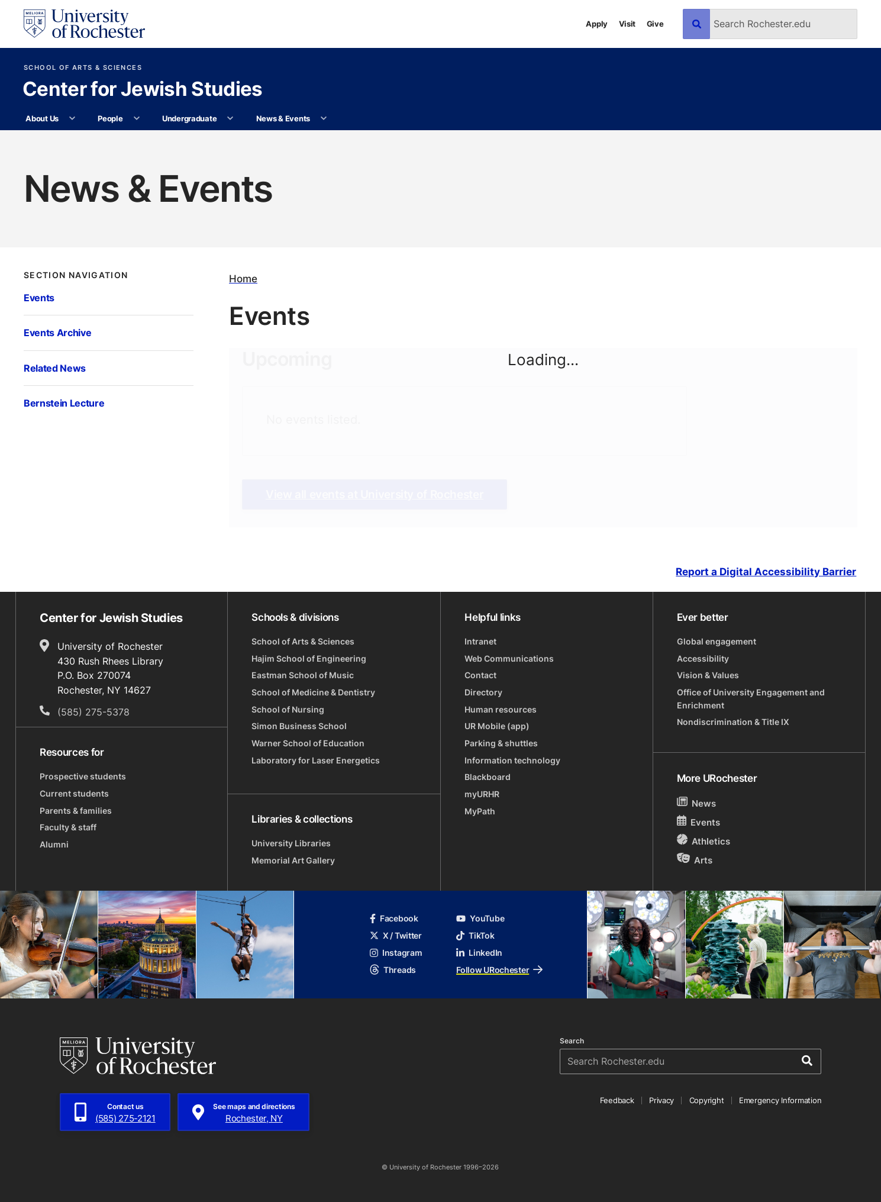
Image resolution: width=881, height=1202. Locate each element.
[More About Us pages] (72, 118)
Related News (55, 368)
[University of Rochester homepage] (84, 23)
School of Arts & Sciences (83, 67)
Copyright (706, 1100)
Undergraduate (189, 118)
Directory (483, 692)
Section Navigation (76, 275)
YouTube (480, 918)
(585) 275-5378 (93, 711)
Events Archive (57, 332)
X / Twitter (396, 935)
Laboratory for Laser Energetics (315, 760)
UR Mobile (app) (497, 726)
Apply (597, 23)
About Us (42, 118)
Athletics (704, 840)
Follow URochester (499, 969)
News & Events (283, 118)
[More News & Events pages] (323, 118)
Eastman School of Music (302, 675)
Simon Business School (299, 726)
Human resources (500, 709)
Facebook (394, 918)
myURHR (481, 794)
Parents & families (76, 810)
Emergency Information (780, 1100)
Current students (74, 793)
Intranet (480, 641)
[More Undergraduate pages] (230, 118)
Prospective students (83, 776)
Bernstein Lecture (64, 403)
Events (39, 297)
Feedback (617, 1100)
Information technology (512, 760)
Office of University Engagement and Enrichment (751, 698)
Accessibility (703, 658)
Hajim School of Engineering (308, 658)
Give (655, 23)
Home (243, 278)
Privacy (661, 1100)
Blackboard (487, 777)
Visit (627, 23)
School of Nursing (287, 709)
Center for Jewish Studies (142, 90)
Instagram (396, 952)
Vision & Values (708, 675)
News (697, 803)
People (110, 118)
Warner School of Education (307, 743)
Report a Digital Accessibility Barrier (766, 572)
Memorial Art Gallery (293, 860)
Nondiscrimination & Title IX (733, 722)
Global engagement (716, 641)
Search (572, 1041)
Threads (393, 969)
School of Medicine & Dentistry (313, 692)
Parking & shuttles (501, 743)
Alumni (54, 844)
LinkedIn (479, 952)
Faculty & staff (68, 827)
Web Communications (509, 658)
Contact (480, 675)
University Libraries (291, 843)
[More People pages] (136, 118)
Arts (695, 859)
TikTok (475, 935)
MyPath (479, 811)
